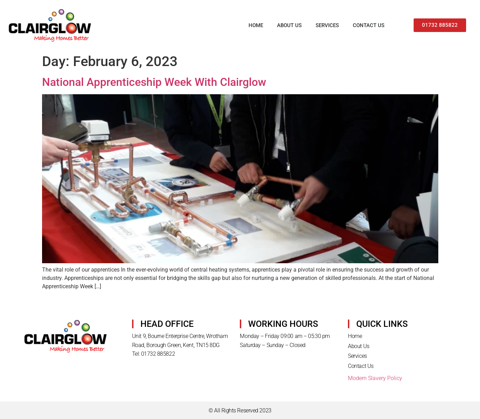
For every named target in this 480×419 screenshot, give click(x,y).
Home (256, 25)
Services (327, 25)
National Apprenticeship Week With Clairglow (154, 82)
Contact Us (368, 25)
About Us (289, 25)
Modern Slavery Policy (375, 378)
